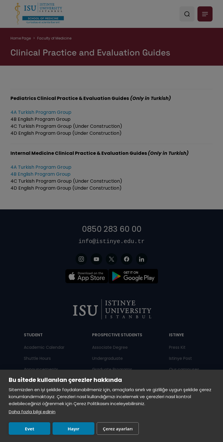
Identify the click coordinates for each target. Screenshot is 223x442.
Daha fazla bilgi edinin (32, 412)
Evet (29, 429)
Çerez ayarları (118, 429)
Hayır (73, 429)
